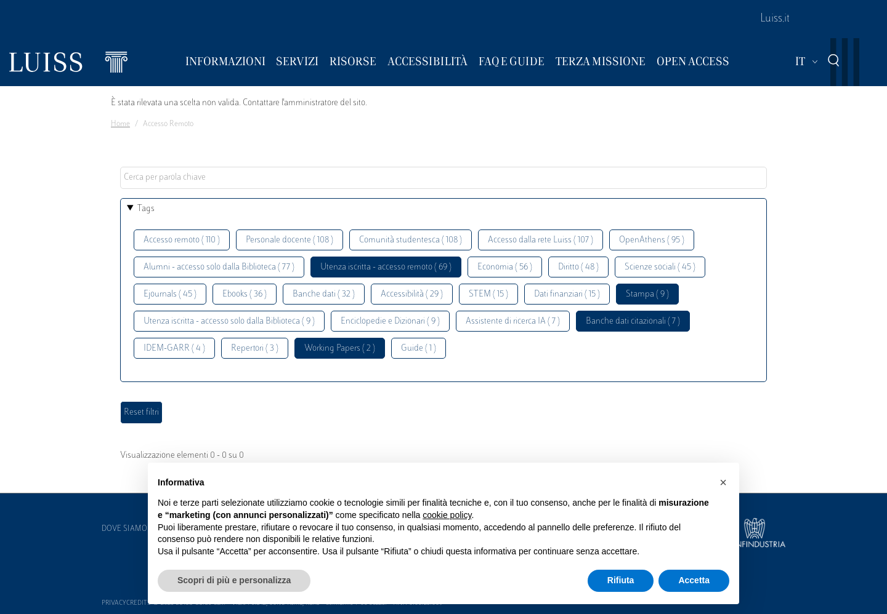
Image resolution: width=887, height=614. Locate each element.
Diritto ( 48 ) (578, 267)
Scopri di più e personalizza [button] (234, 580)
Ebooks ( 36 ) (244, 294)
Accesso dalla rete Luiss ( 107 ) (540, 240)
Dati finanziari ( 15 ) (567, 294)
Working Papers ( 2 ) (339, 348)
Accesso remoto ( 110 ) (182, 240)
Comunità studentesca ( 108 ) (410, 240)
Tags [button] (146, 208)
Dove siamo (124, 529)
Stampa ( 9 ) (647, 294)
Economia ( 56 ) (504, 267)
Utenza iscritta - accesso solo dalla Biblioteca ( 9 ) (229, 321)
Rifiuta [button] (620, 580)
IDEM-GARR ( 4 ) (174, 348)
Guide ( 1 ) (418, 348)
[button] (723, 482)
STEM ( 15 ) (488, 294)
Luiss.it (775, 19)
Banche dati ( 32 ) (324, 294)
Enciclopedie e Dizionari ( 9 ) (390, 321)
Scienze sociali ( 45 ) (660, 267)
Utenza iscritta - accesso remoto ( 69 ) (386, 267)
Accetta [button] (694, 580)
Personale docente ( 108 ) (289, 240)
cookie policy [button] (447, 515)
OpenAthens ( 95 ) (651, 240)
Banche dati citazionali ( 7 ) (633, 321)
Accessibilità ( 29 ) (412, 294)
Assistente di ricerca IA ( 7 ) (513, 321)
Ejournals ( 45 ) (170, 294)
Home (120, 124)
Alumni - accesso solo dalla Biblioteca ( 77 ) (219, 267)
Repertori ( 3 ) (254, 348)
